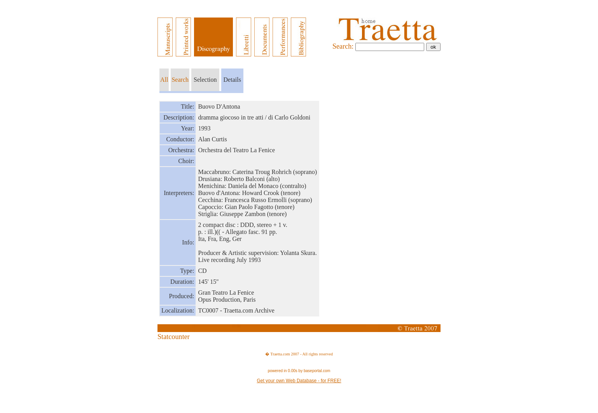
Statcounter (173, 337)
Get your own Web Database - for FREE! (299, 380)
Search (180, 79)
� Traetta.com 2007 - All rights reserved (299, 354)
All (164, 79)
